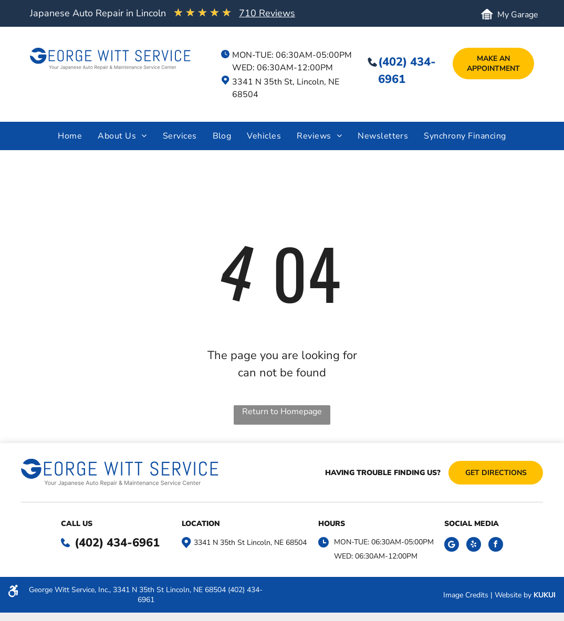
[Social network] (451, 545)
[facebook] (495, 545)
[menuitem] (70, 136)
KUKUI (545, 595)
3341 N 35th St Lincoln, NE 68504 (250, 543)
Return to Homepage (282, 411)
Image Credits (465, 595)
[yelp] (473, 545)
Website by (513, 595)
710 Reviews (267, 13)
